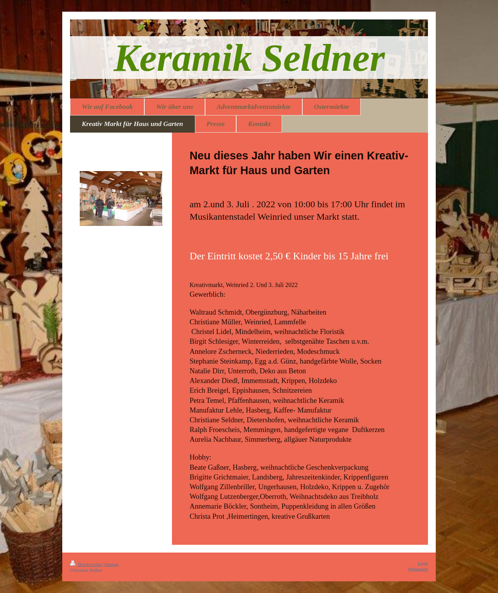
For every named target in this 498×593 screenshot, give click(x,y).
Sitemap (111, 564)
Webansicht (418, 569)
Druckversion (86, 564)
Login (423, 563)
